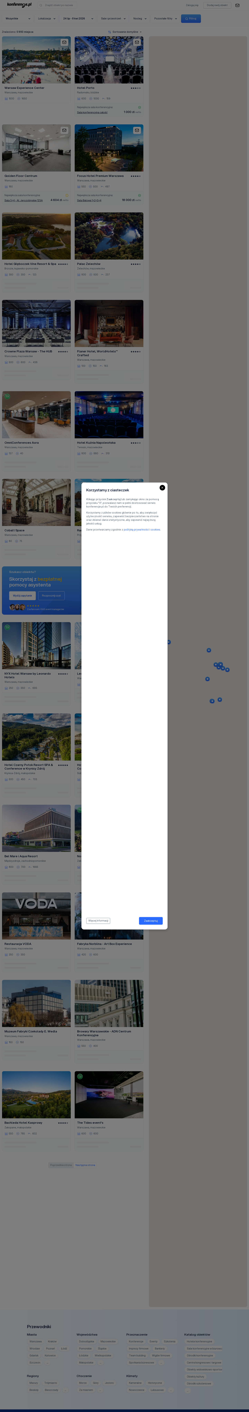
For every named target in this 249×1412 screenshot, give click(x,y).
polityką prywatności (136, 529)
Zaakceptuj (151, 921)
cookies (155, 529)
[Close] (162, 487)
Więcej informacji (98, 920)
